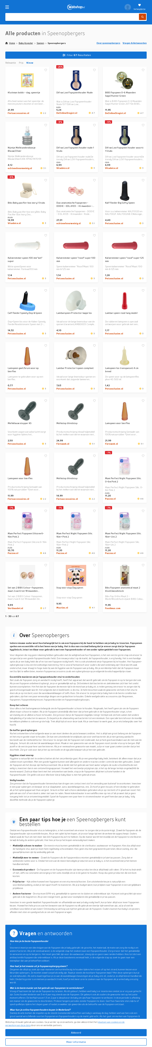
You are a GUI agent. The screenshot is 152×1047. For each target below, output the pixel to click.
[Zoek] (142, 17)
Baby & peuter (26, 43)
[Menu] (7, 7)
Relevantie (10, 62)
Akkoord (76, 1032)
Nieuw (29, 62)
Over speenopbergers (108, 43)
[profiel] (128, 7)
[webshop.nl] (76, 7)
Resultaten (77, 55)
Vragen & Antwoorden (135, 43)
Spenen (40, 43)
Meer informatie (76, 1041)
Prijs (21, 62)
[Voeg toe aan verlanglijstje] (45, 70)
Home (10, 43)
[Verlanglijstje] (139, 7)
